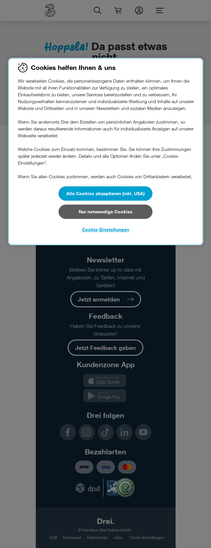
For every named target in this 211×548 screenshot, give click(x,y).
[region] (105, 151)
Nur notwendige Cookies (106, 211)
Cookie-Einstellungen (105, 229)
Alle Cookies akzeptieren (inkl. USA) (105, 193)
